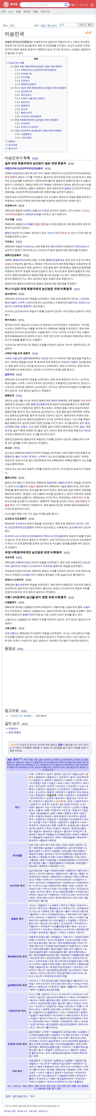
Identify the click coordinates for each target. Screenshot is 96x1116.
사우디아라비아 (63, 879)
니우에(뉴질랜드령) (39, 1035)
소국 (82, 804)
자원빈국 (51, 819)
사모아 (42, 1041)
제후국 (61, 825)
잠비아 (42, 1018)
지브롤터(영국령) (60, 926)
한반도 (16, 173)
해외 (58, 837)
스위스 (71, 917)
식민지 (66, 807)
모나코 (36, 911)
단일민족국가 (79, 789)
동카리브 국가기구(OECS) (58, 854)
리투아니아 (69, 908)
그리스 (32, 905)
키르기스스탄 (68, 894)
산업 (53, 1086)
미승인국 (51, 795)
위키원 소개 (22, 1111)
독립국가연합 (36, 854)
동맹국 (71, 792)
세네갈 (76, 1009)
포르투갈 (43, 932)
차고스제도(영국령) (63, 891)
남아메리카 (13, 985)
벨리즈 (78, 949)
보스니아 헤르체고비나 (54, 914)
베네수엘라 (11, 302)
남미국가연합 (75, 848)
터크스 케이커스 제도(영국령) (54, 973)
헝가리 (80, 932)
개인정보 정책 (10, 1111)
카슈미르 (80, 1078)
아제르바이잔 (32, 214)
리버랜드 (77, 1066)
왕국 (75, 813)
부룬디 (80, 1006)
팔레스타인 (11, 233)
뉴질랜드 (82, 1032)
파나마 (39, 976)
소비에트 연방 (12, 426)
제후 (54, 825)
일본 (66, 188)
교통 (36, 1086)
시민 (47, 807)
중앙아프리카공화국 (70, 1018)
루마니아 (42, 908)
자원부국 (40, 819)
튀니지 (40, 1027)
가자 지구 (52, 233)
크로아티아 (34, 929)
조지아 (18, 298)
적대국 (52, 822)
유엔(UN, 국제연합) (75, 863)
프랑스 (24, 426)
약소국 (66, 810)
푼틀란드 (79, 1081)
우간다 (84, 1015)
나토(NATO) (60, 848)
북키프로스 (81, 246)
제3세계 (54, 866)
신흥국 (39, 810)
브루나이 (47, 879)
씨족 (47, 810)
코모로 (84, 1021)
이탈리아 (33, 926)
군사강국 (40, 786)
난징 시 (17, 400)
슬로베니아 (46, 920)
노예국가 (40, 789)
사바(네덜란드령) (58, 952)
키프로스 (27, 246)
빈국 (70, 801)
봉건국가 (71, 798)
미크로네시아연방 (47, 1038)
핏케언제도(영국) (61, 1053)
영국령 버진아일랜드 (61, 967)
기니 (53, 994)
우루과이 (54, 986)
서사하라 (66, 1009)
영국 (87, 423)
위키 (3, 11)
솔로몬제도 (54, 1041)
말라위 (61, 1003)
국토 (31, 786)
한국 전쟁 (10, 177)
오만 (71, 885)
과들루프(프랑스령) (39, 937)
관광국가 (58, 780)
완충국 (67, 813)
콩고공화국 (52, 1024)
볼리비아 (78, 980)
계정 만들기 (70, 4)
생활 (74, 1086)
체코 (74, 926)
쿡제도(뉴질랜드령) (49, 1047)
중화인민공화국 (54, 260)
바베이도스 (75, 946)
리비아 (74, 1000)
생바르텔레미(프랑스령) (46, 955)
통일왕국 (38, 837)
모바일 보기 (43, 1111)
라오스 (32, 873)
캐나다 (41, 970)
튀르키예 (55, 246)
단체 (64, 1086)
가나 (32, 633)
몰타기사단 (39, 1069)
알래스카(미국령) (51, 964)
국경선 (51, 783)
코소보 (81, 926)
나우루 (21, 302)
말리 (69, 1003)
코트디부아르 (37, 1024)
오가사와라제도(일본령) (74, 1041)
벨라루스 (35, 914)
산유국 (45, 804)
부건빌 (50, 1069)
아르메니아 (29, 210)
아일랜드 (72, 920)
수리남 (77, 983)
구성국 (77, 780)
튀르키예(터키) (63, 897)
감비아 (45, 994)
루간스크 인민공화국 (55, 536)
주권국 (56, 828)
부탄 (73, 275)
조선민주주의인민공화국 (30, 168)
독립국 (50, 792)
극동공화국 (34, 1060)
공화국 (48, 780)
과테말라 (55, 937)
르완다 (65, 1000)
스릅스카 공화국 (53, 1072)
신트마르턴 (41, 961)
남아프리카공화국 (56, 997)
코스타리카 (75, 970)
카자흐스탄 (81, 891)
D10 (31, 845)
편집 (43, 25)
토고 (32, 1027)
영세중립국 (43, 813)
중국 (48, 891)
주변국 (65, 828)
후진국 (52, 840)
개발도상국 (78, 774)
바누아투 (63, 1038)
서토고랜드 (11, 633)
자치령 (36, 822)
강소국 (66, 774)
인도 (31, 426)
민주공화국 (82, 795)
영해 (60, 813)
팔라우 (74, 1050)
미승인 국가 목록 (20, 715)
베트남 (68, 876)
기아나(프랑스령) (49, 980)
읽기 (37, 25)
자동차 (30, 1086)
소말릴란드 (51, 1012)
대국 (31, 792)
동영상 (26, 11)
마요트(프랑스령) (47, 1003)
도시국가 (40, 792)
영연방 (36, 863)
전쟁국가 (63, 822)
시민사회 (56, 807)
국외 (85, 783)
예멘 (64, 885)
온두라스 (78, 967)
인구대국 (73, 816)
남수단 (41, 997)
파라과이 (83, 986)
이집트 (33, 1018)
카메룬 (54, 1021)
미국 (76, 426)
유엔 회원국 (15, 732)
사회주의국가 (81, 801)
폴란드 (53, 932)
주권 (48, 828)
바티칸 (75, 911)
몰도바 (18, 584)
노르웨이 (54, 905)
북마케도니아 (75, 914)
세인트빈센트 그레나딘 (58, 958)
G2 (36, 845)
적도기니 (53, 1018)
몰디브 (73, 873)
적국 (44, 822)
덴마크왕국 (79, 851)
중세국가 (47, 831)
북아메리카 (13, 956)
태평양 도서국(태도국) (58, 834)
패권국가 (49, 837)
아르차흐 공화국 (21, 306)
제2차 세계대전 (59, 400)
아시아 (13, 885)
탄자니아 (83, 1024)
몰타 (67, 911)
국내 (60, 783)
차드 (47, 1021)
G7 (47, 845)
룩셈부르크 (55, 908)
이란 (54, 888)
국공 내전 (86, 400)
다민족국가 (64, 789)
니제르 (71, 997)
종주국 (40, 828)
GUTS (79, 845)
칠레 (63, 986)
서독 (79, 1069)
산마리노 (40, 917)
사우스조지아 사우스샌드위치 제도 (54, 983)
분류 (8, 1096)
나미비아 (76, 994)
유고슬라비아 (50, 1075)
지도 (79, 1086)
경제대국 (40, 777)
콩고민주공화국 (68, 1024)
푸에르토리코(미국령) (56, 976)
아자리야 (80, 1072)
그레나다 (67, 937)
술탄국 (39, 807)
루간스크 (65, 1066)
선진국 (54, 804)
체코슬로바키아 (65, 1078)
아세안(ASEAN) (66, 860)
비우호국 (60, 801)
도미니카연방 (73, 940)
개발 (24, 1086)
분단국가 (49, 801)
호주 (36, 1056)
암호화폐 (42, 1088)
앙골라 (33, 1015)
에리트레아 (45, 1015)
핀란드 (71, 932)
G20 (71, 845)
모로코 (44, 358)
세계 (10, 760)
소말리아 (38, 1012)
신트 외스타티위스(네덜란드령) (65, 961)
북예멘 (71, 1069)
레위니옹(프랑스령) (49, 1000)
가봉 (38, 994)
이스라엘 (27, 224)
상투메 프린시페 (51, 1009)
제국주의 (33, 825)
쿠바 (85, 970)
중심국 (58, 831)
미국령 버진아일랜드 (56, 946)
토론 (12, 25)
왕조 (82, 813)
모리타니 (40, 1006)
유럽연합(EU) (56, 863)
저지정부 (45, 926)
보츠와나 (70, 1006)
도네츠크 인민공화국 (30, 536)
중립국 (37, 831)
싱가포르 (40, 882)
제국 (83, 822)
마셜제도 (55, 1035)
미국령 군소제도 (71, 1035)
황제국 (43, 840)
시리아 (29, 302)
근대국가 (72, 786)
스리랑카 (77, 879)
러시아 (74, 298)
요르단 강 (65, 233)
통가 (41, 1050)
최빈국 (41, 834)
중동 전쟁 (40, 224)
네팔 (46, 870)
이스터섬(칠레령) (65, 1044)
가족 (31, 774)
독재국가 (60, 792)
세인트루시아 (37, 958)
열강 (85, 810)
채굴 (35, 11)
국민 (66, 783)
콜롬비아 (72, 986)
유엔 (46, 184)
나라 (81, 786)
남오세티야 (75, 527)
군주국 (50, 786)
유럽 (13, 918)
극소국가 (60, 786)
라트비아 (81, 905)
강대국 (57, 774)
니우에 (41, 456)
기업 (59, 1086)
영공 (32, 813)
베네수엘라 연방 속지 (62, 949)
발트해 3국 (80, 854)
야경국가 (56, 810)
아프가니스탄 (40, 885)
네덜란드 (42, 905)
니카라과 (84, 298)
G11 (58, 845)
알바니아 (33, 923)
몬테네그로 (48, 911)
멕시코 (52, 943)
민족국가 (70, 795)
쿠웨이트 (54, 894)
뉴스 (11, 11)
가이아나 (33, 980)
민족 (60, 795)
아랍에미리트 (54, 882)
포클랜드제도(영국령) (48, 989)
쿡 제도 (33, 456)
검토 (60, 744)
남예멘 (68, 1060)
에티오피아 (73, 1015)
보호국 (49, 798)
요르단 (79, 885)
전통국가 (74, 822)
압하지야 (72, 302)
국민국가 (75, 783)
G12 (65, 845)
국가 (39, 744)
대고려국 (45, 1063)
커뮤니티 (45, 11)
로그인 (84, 4)
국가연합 (35, 783)
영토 (53, 813)
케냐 (76, 1021)
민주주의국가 (37, 798)
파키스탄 (42, 210)
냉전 (20, 177)
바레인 (45, 876)
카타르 (32, 894)
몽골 (81, 873)
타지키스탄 (83, 894)
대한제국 (77, 1063)
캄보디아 (42, 894)
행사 (54, 1088)
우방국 (39, 816)
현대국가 (33, 840)
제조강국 (45, 825)
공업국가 (38, 780)
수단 (62, 1012)
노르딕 (46, 851)
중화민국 (17, 260)
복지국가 (60, 798)
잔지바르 (81, 1075)
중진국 (67, 831)
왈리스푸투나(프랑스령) (41, 1044)
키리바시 (66, 1047)
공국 (72, 777)
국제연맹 (38, 848)
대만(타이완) (57, 870)
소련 (40, 1072)
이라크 (46, 888)
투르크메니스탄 (45, 897)
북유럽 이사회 (47, 857)
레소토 (33, 1000)
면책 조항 (33, 1111)
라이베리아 (83, 997)
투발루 (48, 1050)
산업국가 (35, 804)
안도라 (82, 920)
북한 (38, 879)
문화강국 (40, 795)
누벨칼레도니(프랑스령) (63, 1032)
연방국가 (76, 810)
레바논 (50, 873)
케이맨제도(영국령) (57, 970)
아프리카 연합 (68, 362)
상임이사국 (11, 263)
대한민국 (9, 168)
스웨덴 (61, 917)
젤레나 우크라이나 (38, 1078)
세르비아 (30, 452)
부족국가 (38, 801)
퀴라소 (33, 973)
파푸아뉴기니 (62, 1050)
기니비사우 (64, 994)
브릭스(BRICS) (65, 857)
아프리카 (13, 1010)
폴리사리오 (52, 1027)
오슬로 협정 (34, 486)
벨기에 (84, 911)
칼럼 (18, 11)
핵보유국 (81, 837)
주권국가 (13, 728)
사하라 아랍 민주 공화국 (17, 358)
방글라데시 (57, 876)
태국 (32, 897)
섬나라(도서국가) (69, 804)
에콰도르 (42, 986)
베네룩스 (33, 857)
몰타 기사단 (21, 456)
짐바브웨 (38, 1021)
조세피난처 (73, 825)
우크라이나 (21, 523)
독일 (72, 905)
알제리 (50, 482)
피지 (48, 1053)
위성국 (48, 816)
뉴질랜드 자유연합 (61, 851)
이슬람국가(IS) (66, 1075)
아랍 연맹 (80, 501)
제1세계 (33, 866)
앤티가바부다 (69, 964)
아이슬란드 (60, 920)
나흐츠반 (47, 1060)
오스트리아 (66, 923)
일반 (59, 1088)
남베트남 (58, 1060)
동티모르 (82, 870)
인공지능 (17, 1086)
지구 (62, 866)
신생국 (75, 807)
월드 (44, 863)
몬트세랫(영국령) (67, 943)
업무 (69, 1086)
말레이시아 (62, 873)
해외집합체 (69, 837)
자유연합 (63, 819)
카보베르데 (66, 1021)
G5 (42, 845)
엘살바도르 (42, 967)
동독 (40, 1066)
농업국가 (51, 789)
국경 (44, 783)
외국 (31, 816)
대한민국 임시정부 (61, 1063)
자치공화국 (76, 819)
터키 (15, 324)
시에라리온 (72, 1012)
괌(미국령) (34, 1032)
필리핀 (44, 900)
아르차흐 (68, 1072)
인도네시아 (82, 888)
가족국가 (40, 774)
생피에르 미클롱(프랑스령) (75, 955)
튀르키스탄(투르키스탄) (59, 1081)
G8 (52, 845)
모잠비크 (51, 1006)
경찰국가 (51, 777)
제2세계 (43, 866)
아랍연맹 (51, 860)
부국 (80, 798)
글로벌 (48, 848)
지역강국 (77, 831)
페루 (32, 989)
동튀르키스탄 (52, 1066)
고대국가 (63, 777)
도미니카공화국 (56, 940)
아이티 (36, 964)
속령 (31, 807)
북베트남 (60, 1069)
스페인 (80, 917)
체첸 (52, 1078)
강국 (49, 774)
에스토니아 (46, 923)
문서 (5, 25)
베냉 (60, 1006)
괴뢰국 (68, 780)
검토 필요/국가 (20, 1096)
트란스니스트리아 (30, 566)
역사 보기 (52, 25)
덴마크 (64, 905)
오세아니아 (13, 1044)
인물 (49, 1088)
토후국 (75, 834)
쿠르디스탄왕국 (37, 1081)
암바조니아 (34, 1075)
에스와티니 (59, 1015)
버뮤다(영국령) (41, 949)
